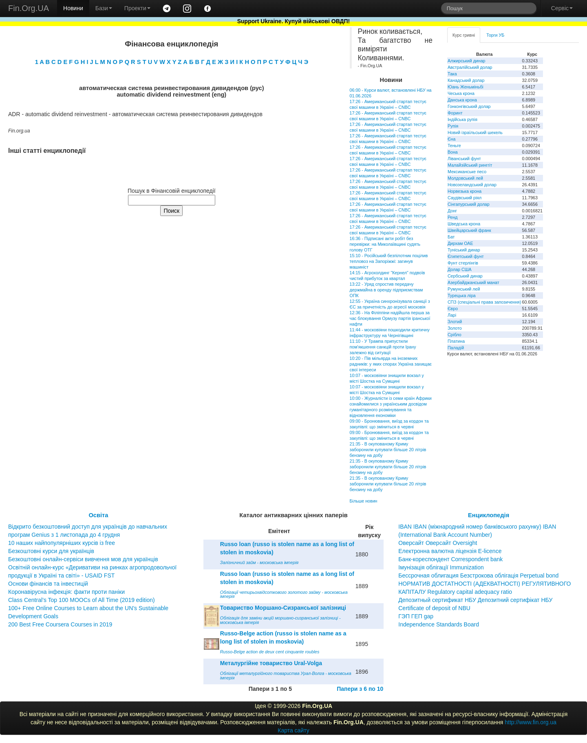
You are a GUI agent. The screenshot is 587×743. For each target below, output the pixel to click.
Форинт (455, 112)
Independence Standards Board (438, 624)
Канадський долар (466, 80)
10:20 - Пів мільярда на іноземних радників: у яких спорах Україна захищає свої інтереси (391, 364)
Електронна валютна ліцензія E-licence (449, 551)
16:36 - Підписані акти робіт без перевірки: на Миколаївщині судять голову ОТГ (385, 244)
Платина (456, 341)
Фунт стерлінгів (463, 262)
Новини (73, 8)
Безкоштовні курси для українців (51, 551)
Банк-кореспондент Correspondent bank (450, 559)
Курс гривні (463, 35)
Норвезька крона (464, 191)
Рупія (453, 125)
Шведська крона (464, 223)
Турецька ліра (462, 295)
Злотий (455, 321)
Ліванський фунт (464, 158)
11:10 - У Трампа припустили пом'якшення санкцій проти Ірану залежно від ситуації (383, 347)
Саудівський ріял (464, 197)
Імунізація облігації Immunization (441, 567)
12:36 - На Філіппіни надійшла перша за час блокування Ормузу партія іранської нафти (390, 318)
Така (452, 73)
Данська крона (462, 99)
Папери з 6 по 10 (360, 689)
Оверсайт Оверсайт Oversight (437, 543)
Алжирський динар (466, 60)
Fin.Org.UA (28, 8)
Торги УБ (495, 35)
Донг (452, 210)
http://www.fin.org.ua (530, 722)
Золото (455, 328)
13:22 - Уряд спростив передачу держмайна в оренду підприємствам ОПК (386, 290)
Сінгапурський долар (469, 204)
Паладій (456, 347)
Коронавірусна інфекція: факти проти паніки (66, 592)
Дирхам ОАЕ (460, 243)
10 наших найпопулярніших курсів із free (61, 543)
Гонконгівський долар (469, 106)
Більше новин (363, 500)
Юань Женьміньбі (465, 86)
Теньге (454, 145)
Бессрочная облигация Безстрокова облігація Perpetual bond (478, 575)
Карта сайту (293, 730)
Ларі (452, 315)
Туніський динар (464, 249)
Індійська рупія (462, 119)
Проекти (137, 8)
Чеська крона (461, 93)
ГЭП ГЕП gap (415, 616)
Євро (453, 308)
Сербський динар (465, 275)
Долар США (460, 269)
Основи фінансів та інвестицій (48, 583)
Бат (451, 236)
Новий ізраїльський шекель (475, 132)
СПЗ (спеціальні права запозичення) (484, 302)
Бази (103, 8)
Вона (453, 152)
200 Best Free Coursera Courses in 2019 (60, 624)
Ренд (453, 217)
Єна (451, 139)
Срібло (454, 334)
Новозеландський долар (472, 184)
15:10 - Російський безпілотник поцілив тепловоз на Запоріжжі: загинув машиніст (389, 261)
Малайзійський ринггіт (470, 165)
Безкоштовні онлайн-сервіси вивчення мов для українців (83, 559)
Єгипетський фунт (466, 256)
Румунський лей (464, 289)
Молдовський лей (465, 178)
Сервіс (562, 8)
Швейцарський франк (469, 230)
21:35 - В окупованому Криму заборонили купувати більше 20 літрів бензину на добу (388, 449)
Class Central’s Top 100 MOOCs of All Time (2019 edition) (81, 600)
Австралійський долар (470, 67)
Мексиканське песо (467, 171)
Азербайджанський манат (473, 282)
